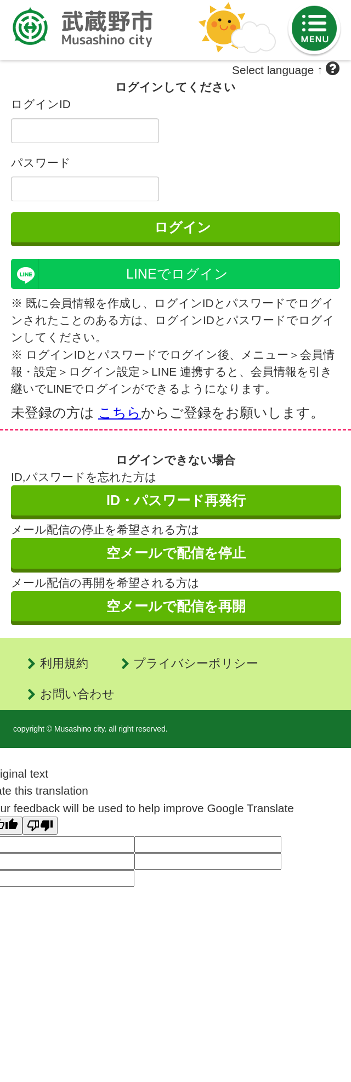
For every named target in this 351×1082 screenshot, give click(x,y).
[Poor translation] (40, 826)
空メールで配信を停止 (176, 552)
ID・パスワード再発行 (176, 500)
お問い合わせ (77, 694)
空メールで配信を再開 (176, 606)
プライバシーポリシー (195, 663)
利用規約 (64, 663)
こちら (119, 412)
